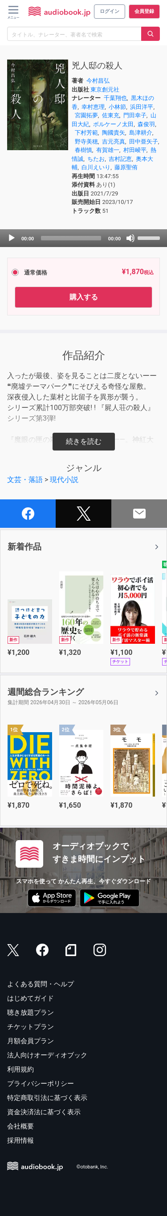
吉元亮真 (113, 141)
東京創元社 (104, 89)
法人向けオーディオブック (47, 1055)
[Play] (11, 238)
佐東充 (110, 115)
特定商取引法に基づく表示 (47, 1098)
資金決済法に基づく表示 (44, 1112)
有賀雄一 (107, 150)
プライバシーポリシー (40, 1084)
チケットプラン (30, 1027)
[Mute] (130, 238)
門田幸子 (135, 115)
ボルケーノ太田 (113, 124)
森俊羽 (146, 124)
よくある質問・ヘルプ (40, 984)
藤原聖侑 (126, 167)
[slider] (71, 238)
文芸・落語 (25, 479)
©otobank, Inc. (92, 1167)
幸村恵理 (93, 107)
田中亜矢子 (143, 141)
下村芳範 (86, 132)
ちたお (96, 158)
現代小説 (64, 479)
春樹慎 (83, 150)
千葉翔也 (115, 98)
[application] (83, 238)
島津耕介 (140, 132)
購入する (83, 297)
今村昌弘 (98, 80)
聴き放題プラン (30, 1013)
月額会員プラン (30, 1041)
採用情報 (20, 1140)
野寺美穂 (86, 141)
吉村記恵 (120, 158)
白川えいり (95, 167)
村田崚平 (135, 150)
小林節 (117, 107)
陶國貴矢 (113, 132)
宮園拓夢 (86, 115)
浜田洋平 (141, 107)
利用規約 (20, 1069)
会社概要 (20, 1126)
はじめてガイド (30, 998)
